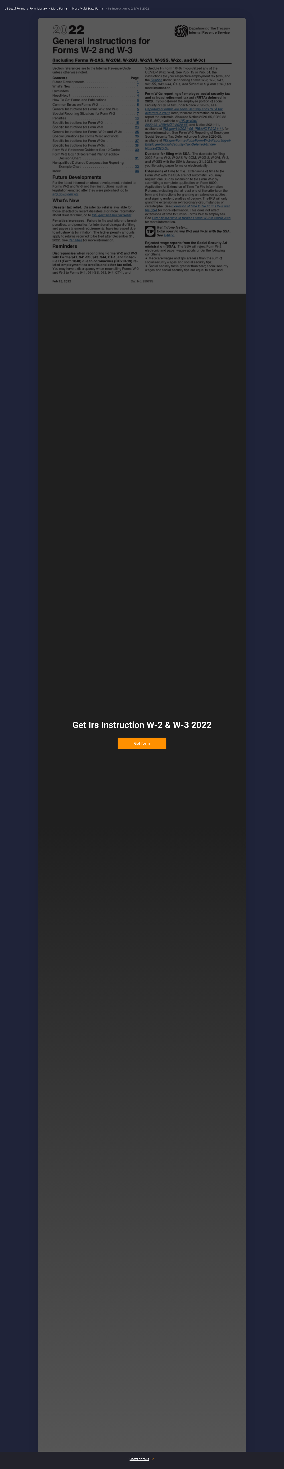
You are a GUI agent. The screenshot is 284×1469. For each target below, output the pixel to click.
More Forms (59, 8)
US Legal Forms (14, 8)
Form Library (38, 8)
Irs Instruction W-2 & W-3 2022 (128, 8)
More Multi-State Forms (88, 8)
